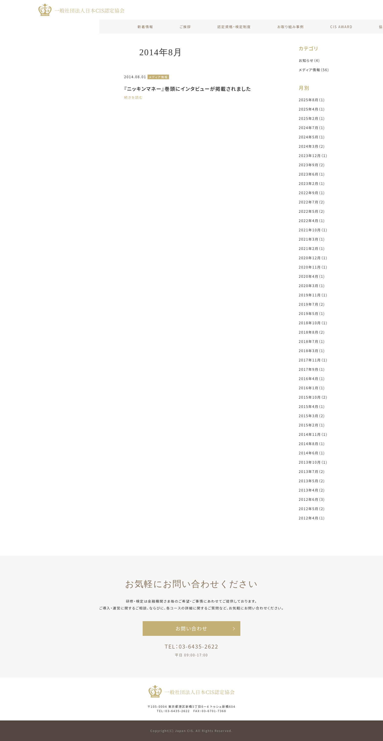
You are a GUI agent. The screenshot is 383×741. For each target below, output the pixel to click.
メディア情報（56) (314, 69)
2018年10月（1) (313, 322)
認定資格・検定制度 (135, 26)
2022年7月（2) (312, 202)
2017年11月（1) (313, 360)
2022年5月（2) (312, 211)
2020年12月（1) (313, 257)
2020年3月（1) (312, 285)
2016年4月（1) (312, 378)
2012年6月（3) (312, 499)
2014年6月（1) (312, 452)
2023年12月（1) (313, 155)
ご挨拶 (86, 26)
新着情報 (46, 26)
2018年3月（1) (312, 350)
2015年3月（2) (312, 415)
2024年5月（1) (312, 137)
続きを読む (133, 97)
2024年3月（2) (312, 146)
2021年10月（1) (313, 229)
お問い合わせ (333, 26)
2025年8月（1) (312, 99)
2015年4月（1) (312, 406)
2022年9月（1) (312, 192)
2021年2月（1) (312, 248)
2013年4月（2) (312, 490)
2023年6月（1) (312, 174)
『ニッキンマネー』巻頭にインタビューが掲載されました (187, 88)
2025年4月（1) (312, 109)
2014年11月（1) (313, 434)
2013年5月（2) (312, 480)
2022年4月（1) (312, 220)
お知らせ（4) (309, 60)
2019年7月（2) (312, 304)
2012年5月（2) (312, 508)
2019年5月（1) (312, 313)
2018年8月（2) (312, 332)
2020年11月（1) (313, 267)
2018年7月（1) (312, 341)
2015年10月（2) (313, 397)
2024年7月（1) (312, 127)
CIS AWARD (242, 26)
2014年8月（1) (312, 443)
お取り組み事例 (191, 26)
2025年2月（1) (312, 118)
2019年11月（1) (313, 294)
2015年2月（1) (312, 425)
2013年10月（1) (313, 462)
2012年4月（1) (312, 518)
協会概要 (287, 26)
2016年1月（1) (312, 387)
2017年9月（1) (312, 369)
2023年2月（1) (312, 183)
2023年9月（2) (312, 164)
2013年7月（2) (312, 471)
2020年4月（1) (312, 276)
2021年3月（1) (312, 239)
